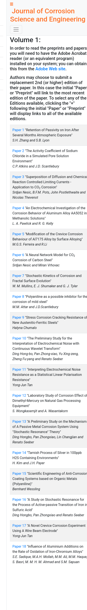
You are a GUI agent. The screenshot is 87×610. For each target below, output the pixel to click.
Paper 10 (19, 338)
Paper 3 (18, 177)
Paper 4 (18, 208)
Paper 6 (18, 255)
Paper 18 (19, 546)
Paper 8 (18, 297)
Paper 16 (19, 500)
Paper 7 (18, 276)
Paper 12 (19, 395)
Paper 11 (19, 369)
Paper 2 (18, 151)
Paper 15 (19, 474)
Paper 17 (19, 526)
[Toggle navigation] (16, 29)
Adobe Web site (50, 68)
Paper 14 (19, 453)
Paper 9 (18, 317)
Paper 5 (18, 234)
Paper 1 (18, 130)
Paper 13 (19, 421)
